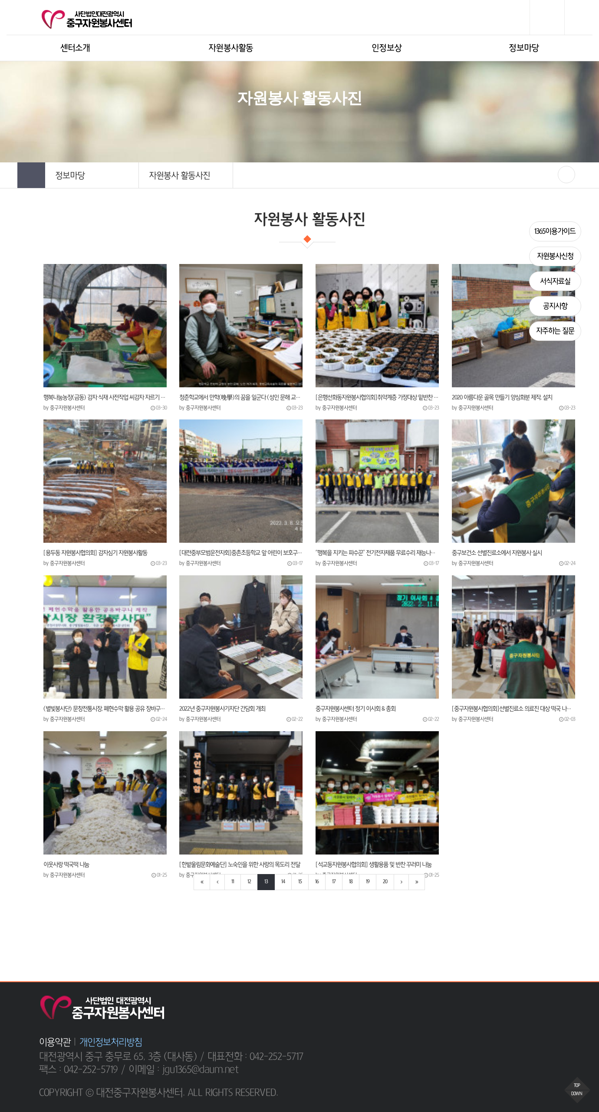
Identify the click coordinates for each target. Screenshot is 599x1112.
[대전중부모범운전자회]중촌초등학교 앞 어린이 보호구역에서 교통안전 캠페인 (241, 553)
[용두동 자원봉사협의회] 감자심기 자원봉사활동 (95, 553)
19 (367, 881)
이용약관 (54, 1042)
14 (283, 881)
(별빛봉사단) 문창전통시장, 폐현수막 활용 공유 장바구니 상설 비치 (105, 709)
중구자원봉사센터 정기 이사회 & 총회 (355, 709)
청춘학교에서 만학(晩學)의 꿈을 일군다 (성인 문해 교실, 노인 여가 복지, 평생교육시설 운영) (241, 397)
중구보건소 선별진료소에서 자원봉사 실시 (497, 553)
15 (300, 881)
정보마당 (524, 48)
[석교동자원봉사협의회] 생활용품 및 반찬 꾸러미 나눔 (373, 864)
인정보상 (387, 48)
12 (249, 881)
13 (266, 881)
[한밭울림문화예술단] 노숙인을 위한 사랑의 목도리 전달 (239, 864)
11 (232, 881)
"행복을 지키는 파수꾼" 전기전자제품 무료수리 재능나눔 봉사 (377, 553)
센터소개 (75, 48)
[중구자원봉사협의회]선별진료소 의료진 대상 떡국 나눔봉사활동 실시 (513, 709)
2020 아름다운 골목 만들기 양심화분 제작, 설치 (502, 397)
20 (385, 881)
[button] (91, 175)
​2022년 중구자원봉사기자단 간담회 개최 (222, 709)
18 (350, 881)
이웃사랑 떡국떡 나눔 (66, 864)
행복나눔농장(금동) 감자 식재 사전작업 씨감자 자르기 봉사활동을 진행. (105, 397)
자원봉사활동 (230, 48)
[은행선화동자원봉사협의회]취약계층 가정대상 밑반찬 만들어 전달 (377, 397)
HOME (242, 126)
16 (317, 881)
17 (334, 881)
